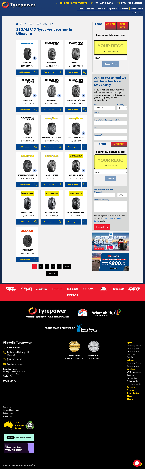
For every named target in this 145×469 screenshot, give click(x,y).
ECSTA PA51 (76, 63)
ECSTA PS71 (27, 100)
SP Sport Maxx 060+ (76, 213)
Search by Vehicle (134, 345)
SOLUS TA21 (27, 138)
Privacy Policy (108, 218)
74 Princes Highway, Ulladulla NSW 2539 (20, 353)
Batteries (130, 375)
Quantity (120, 104)
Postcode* (98, 135)
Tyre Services (132, 378)
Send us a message (15, 364)
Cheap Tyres (7, 416)
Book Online (137, 8)
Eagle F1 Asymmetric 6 (76, 138)
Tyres (81, 8)
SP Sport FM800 (27, 213)
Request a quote (129, 3)
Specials (113, 8)
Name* (97, 112)
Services (102, 8)
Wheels (90, 8)
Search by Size (133, 348)
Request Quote (102, 227)
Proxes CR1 (27, 63)
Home (19, 24)
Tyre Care (131, 354)
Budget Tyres (8, 413)
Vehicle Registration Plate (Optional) (104, 191)
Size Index (7, 407)
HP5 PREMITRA (27, 250)
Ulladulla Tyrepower (71, 3)
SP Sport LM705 (51, 213)
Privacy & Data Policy (16, 465)
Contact (124, 8)
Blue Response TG (76, 175)
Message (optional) (101, 199)
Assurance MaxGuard (51, 138)
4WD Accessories (134, 372)
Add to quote (24, 72)
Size (95, 104)
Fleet (134, 13)
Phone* (107, 120)
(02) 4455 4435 (104, 3)
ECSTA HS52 (51, 63)
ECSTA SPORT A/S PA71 (76, 100)
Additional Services (134, 384)
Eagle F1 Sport (52, 175)
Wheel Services (133, 381)
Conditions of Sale (30, 465)
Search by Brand (133, 351)
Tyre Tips (130, 357)
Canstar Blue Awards (11, 410)
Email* (96, 127)
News (140, 13)
